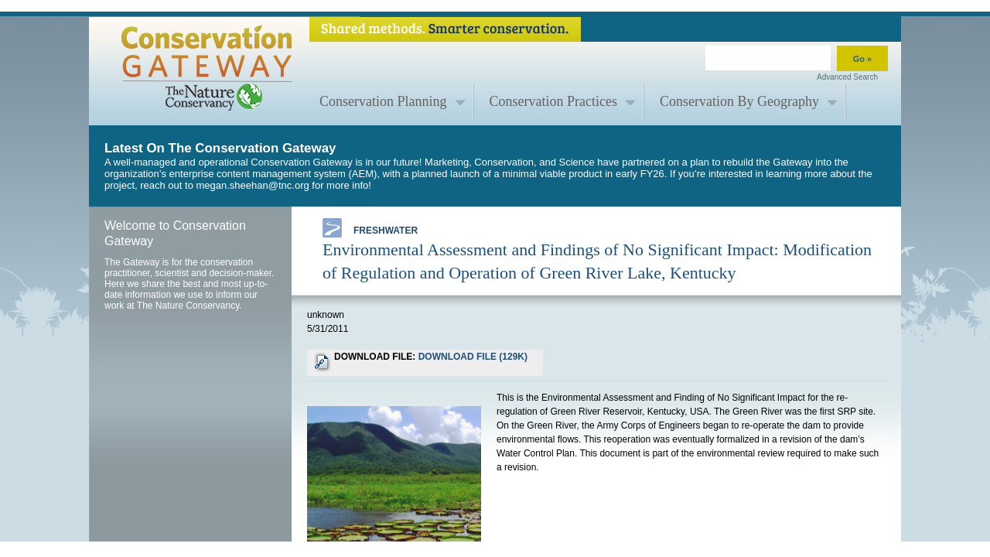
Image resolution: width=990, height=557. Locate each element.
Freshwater (370, 227)
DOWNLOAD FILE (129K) (472, 356)
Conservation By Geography (739, 101)
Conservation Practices (553, 101)
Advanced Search (847, 77)
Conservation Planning (383, 101)
